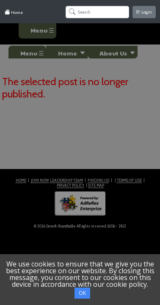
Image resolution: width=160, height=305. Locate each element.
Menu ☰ (42, 30)
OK (82, 293)
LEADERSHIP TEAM (66, 180)
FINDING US (98, 180)
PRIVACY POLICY (70, 185)
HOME (21, 180)
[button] (67, 52)
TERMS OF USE (129, 180)
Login (144, 12)
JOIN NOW (40, 180)
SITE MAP (96, 185)
